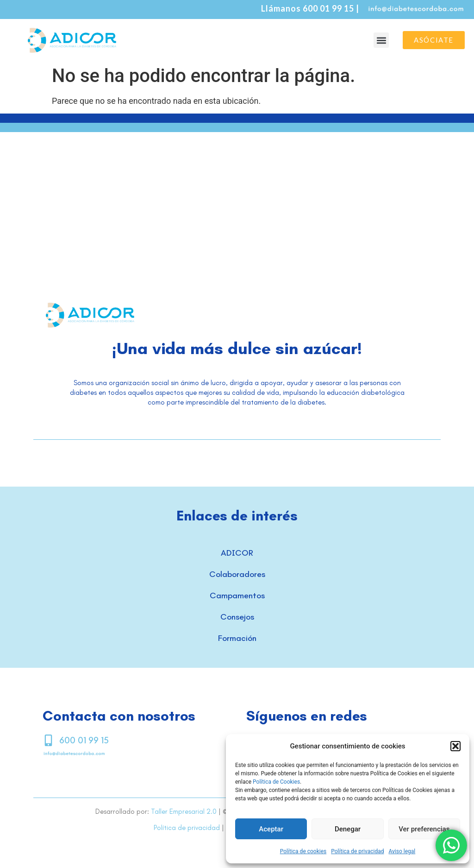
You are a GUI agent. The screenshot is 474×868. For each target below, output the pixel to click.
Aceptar (271, 829)
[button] (455, 746)
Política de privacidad (357, 851)
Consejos (237, 617)
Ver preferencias (424, 829)
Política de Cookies (276, 782)
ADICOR (237, 553)
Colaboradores (237, 574)
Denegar (348, 829)
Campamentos (237, 595)
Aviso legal (401, 851)
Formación (237, 638)
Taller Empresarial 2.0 (184, 811)
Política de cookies (303, 851)
